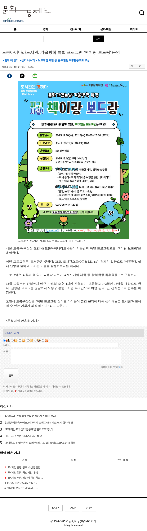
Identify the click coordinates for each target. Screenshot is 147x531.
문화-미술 (105, 29)
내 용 (5, 351)
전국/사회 (75, 29)
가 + (132, 66)
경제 (45, 29)
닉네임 (6, 345)
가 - (140, 66)
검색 (98, 38)
